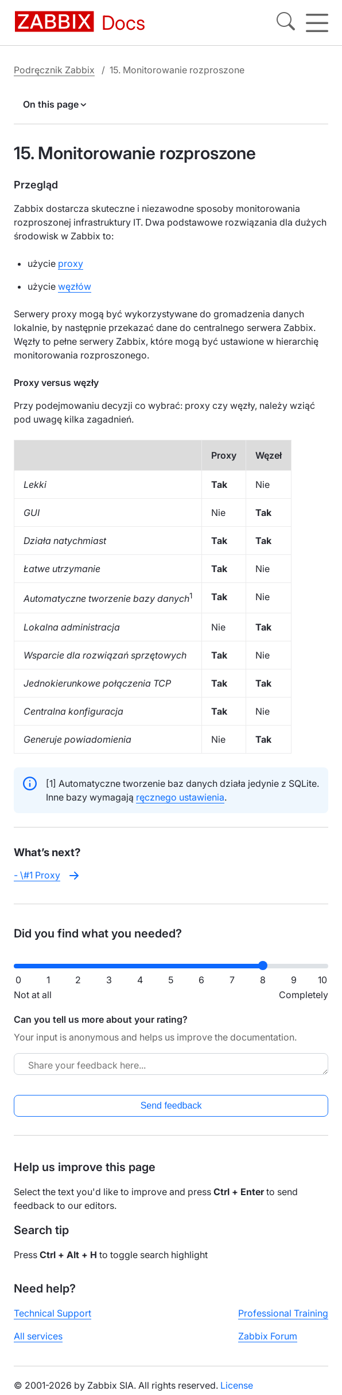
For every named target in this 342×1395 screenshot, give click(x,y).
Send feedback (171, 1105)
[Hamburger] (317, 23)
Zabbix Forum (267, 1336)
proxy (70, 263)
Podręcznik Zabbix (54, 70)
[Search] (286, 23)
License (236, 1385)
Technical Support (52, 1313)
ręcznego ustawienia (180, 797)
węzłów (74, 286)
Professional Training (283, 1313)
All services (38, 1336)
